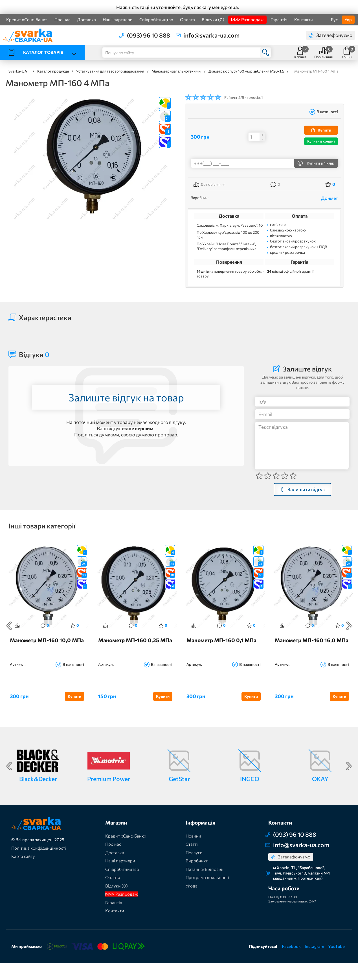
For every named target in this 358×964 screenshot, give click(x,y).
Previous (9, 626)
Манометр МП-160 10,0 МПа (47, 641)
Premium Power (108, 779)
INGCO (249, 779)
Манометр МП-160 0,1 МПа (221, 641)
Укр (348, 19)
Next (349, 626)
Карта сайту (23, 857)
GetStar (179, 779)
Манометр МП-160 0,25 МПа (135, 641)
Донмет (329, 198)
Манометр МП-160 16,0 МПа (311, 641)
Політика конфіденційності (38, 848)
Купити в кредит (321, 141)
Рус (334, 19)
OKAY (320, 779)
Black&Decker (38, 779)
